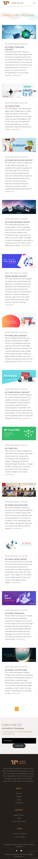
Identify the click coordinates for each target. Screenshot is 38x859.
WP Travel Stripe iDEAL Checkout (14, 48)
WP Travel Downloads (14, 613)
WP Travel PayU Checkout (16, 336)
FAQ (19, 818)
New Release (12, 44)
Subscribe (19, 746)
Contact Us (19, 803)
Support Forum (19, 815)
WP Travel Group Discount (16, 505)
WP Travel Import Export (16, 559)
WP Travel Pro (11, 448)
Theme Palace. (22, 844)
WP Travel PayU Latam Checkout (19, 160)
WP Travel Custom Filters (16, 670)
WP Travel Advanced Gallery (17, 222)
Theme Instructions (19, 821)
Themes (19, 793)
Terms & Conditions (20, 834)
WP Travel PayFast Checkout (17, 392)
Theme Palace (17, 3)
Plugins (23, 44)
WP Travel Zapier (12, 106)
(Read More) (16, 75)
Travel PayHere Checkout (16, 276)
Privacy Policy (20, 837)
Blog (19, 800)
